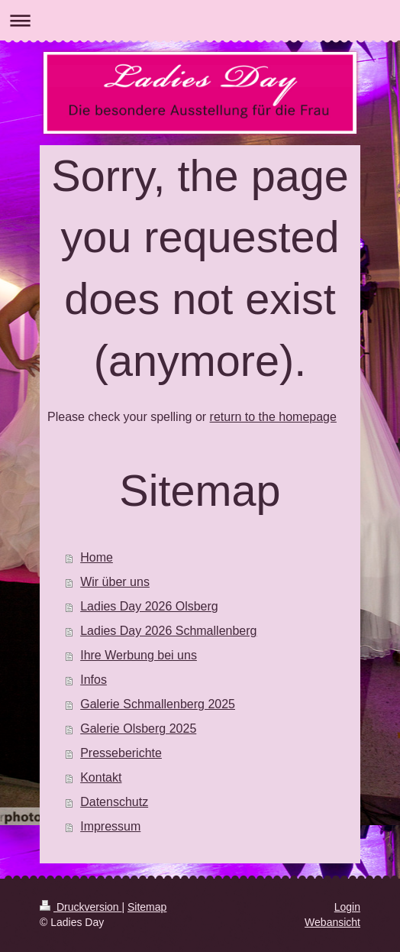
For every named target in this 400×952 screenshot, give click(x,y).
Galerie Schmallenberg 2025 (157, 704)
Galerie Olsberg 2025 (138, 728)
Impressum (110, 826)
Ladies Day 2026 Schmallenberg (168, 630)
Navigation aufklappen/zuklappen (200, 20)
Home (96, 557)
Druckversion (80, 907)
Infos (93, 679)
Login (347, 907)
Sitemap (146, 907)
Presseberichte (121, 752)
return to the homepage (273, 416)
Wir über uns (115, 581)
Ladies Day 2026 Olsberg (149, 606)
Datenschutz (114, 801)
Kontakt (100, 777)
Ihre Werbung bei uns (138, 655)
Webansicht (332, 922)
